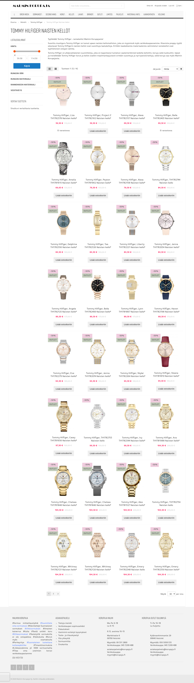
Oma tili (150, 6)
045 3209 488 (127, 645)
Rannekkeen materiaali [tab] (23, 85)
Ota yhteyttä (64, 638)
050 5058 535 (165, 643)
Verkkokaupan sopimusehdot (71, 626)
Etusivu (13, 22)
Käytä (27, 65)
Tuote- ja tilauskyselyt (68, 635)
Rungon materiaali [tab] (21, 79)
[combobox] (97, 6)
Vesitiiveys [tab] (16, 90)
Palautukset (63, 629)
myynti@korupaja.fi (116, 655)
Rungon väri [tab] (17, 73)
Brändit (23, 22)
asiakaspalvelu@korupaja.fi (120, 649)
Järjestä (156, 69)
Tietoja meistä (65, 623)
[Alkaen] (19, 58)
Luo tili (171, 6)
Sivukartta (63, 645)
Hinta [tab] (13, 46)
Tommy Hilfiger (37, 22)
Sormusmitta (64, 641)
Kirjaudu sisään (161, 6)
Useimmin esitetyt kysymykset (72, 632)
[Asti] (34, 58)
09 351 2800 (121, 643)
